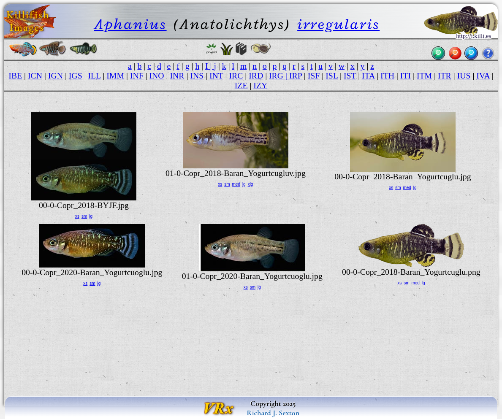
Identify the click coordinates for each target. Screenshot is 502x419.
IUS (464, 75)
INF (137, 75)
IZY (260, 85)
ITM (424, 75)
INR (177, 75)
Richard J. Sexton (273, 412)
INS (197, 75)
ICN (35, 75)
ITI (405, 75)
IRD (256, 75)
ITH (387, 75)
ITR (444, 75)
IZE (241, 85)
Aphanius (130, 24)
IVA (482, 75)
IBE (15, 75)
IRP (295, 75)
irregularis (338, 24)
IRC (236, 75)
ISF (314, 75)
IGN (55, 75)
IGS (75, 75)
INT (216, 75)
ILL (94, 75)
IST (350, 75)
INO (156, 75)
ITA (368, 75)
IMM (115, 75)
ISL (332, 75)
